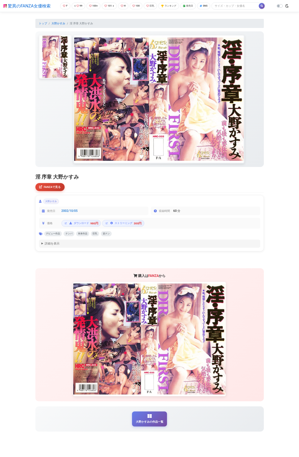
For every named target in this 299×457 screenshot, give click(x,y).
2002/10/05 (69, 213)
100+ (92, 5)
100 (137, 5)
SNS (210, 5)
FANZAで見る (51, 187)
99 (75, 5)
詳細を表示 (52, 246)
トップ (43, 23)
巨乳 (152, 5)
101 (108, 5)
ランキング (172, 5)
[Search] (242, 6)
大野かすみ (58, 23)
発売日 (194, 5)
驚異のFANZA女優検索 (27, 5)
